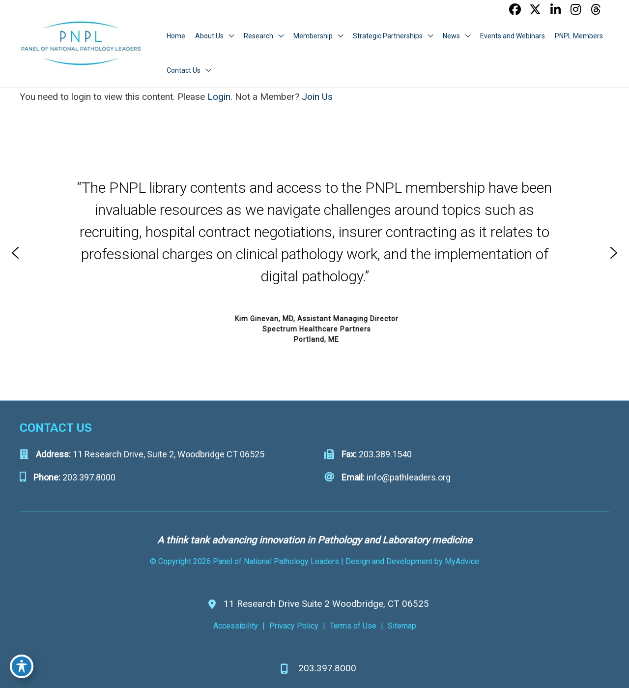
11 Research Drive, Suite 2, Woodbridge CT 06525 (168, 454)
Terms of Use (353, 625)
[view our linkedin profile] (555, 9)
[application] (229, 36)
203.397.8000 (88, 477)
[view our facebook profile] (515, 9)
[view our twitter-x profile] (535, 9)
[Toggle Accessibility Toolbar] (21, 666)
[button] (15, 253)
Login (218, 96)
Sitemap (402, 625)
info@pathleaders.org (409, 477)
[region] (314, 252)
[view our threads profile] (595, 9)
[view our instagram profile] (575, 9)
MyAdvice (461, 561)
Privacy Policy (293, 625)
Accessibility (235, 625)
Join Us (317, 96)
